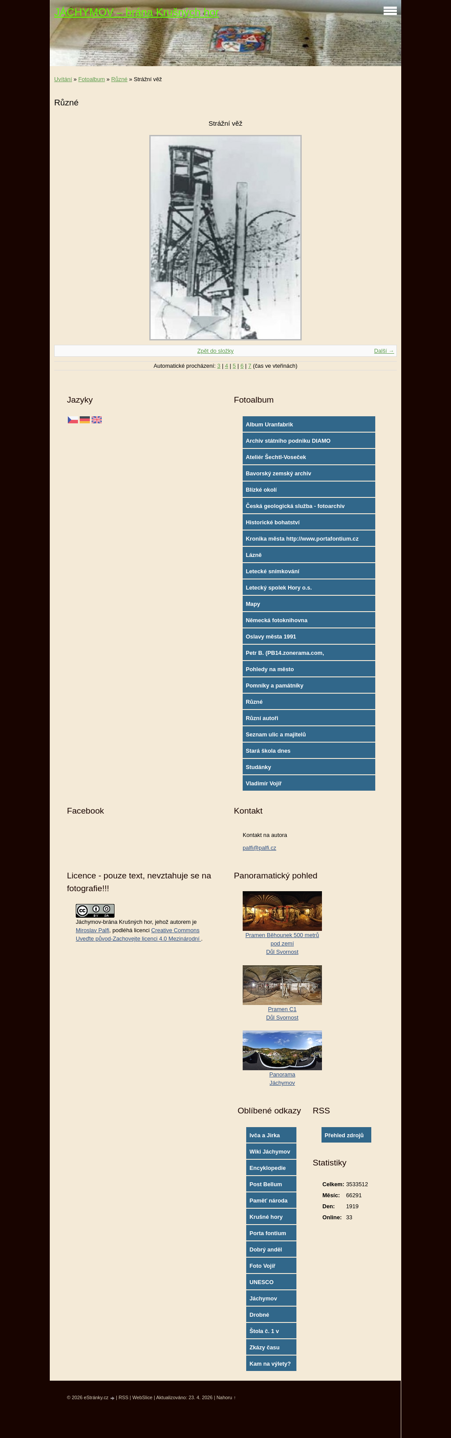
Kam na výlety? (270, 1363)
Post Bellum (265, 1184)
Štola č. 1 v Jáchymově (264, 1333)
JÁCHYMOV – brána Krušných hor (136, 12)
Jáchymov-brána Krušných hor (114, 922)
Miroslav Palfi (92, 930)
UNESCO (261, 1282)
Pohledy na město (270, 669)
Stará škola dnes (268, 750)
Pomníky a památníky (274, 685)
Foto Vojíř (262, 1265)
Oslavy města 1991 (271, 636)
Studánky (258, 767)
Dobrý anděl (265, 1249)
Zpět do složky (215, 350)
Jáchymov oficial (263, 1300)
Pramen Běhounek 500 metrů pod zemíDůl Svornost (282, 943)
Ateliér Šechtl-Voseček (276, 457)
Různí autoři (262, 718)
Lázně (254, 555)
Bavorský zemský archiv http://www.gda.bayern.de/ (281, 475)
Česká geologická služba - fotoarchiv (295, 506)
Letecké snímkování (272, 571)
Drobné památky (260, 1316)
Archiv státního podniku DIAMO (288, 440)
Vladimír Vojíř (264, 783)
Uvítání (63, 79)
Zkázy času (264, 1347)
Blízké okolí (261, 489)
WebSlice (142, 1397)
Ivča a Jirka (264, 1135)
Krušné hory (265, 1217)
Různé (119, 79)
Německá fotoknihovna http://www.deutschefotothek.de (288, 622)
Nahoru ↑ (226, 1397)
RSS (123, 1397)
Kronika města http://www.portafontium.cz (302, 538)
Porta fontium (267, 1233)
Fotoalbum (91, 79)
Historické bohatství (272, 522)
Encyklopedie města (267, 1170)
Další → (384, 350)
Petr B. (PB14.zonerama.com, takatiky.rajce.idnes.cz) (285, 655)
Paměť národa (268, 1200)
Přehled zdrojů (344, 1135)
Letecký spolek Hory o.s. (279, 587)
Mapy (253, 604)
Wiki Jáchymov (269, 1151)
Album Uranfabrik (269, 424)
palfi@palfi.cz (259, 847)
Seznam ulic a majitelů (276, 734)
